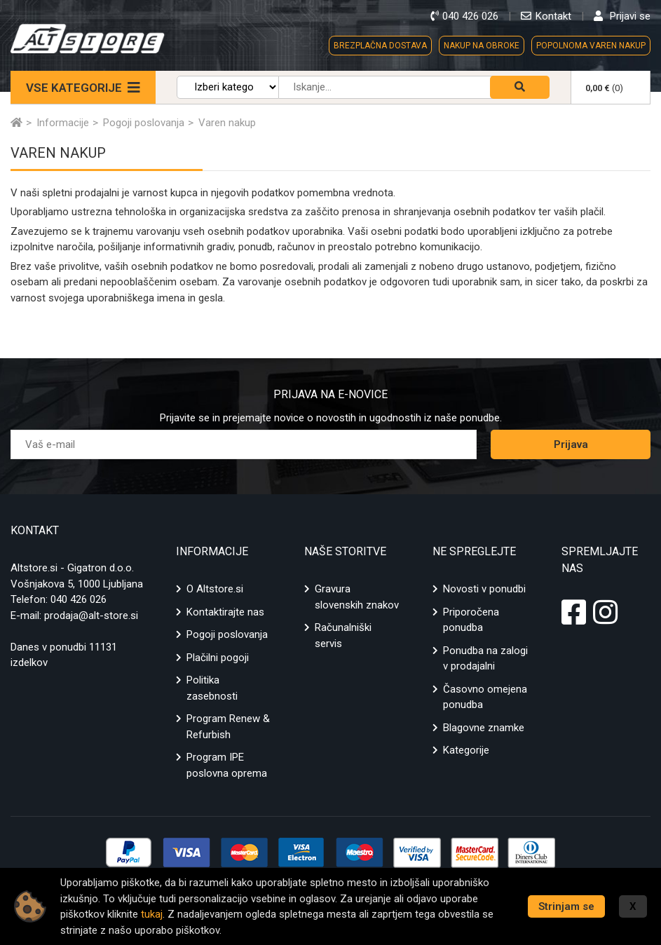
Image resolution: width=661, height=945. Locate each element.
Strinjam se (566, 906)
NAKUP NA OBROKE (481, 45)
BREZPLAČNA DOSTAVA (380, 45)
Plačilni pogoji (217, 657)
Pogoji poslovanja (227, 634)
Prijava (571, 444)
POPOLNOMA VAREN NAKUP (591, 45)
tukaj (152, 914)
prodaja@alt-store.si (91, 615)
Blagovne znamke (483, 727)
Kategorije (466, 750)
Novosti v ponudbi (484, 589)
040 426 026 (78, 599)
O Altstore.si (214, 589)
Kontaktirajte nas (225, 612)
